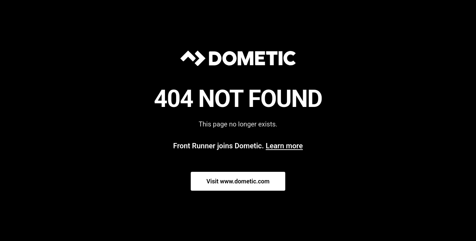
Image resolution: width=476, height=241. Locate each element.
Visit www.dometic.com (238, 181)
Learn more (284, 146)
